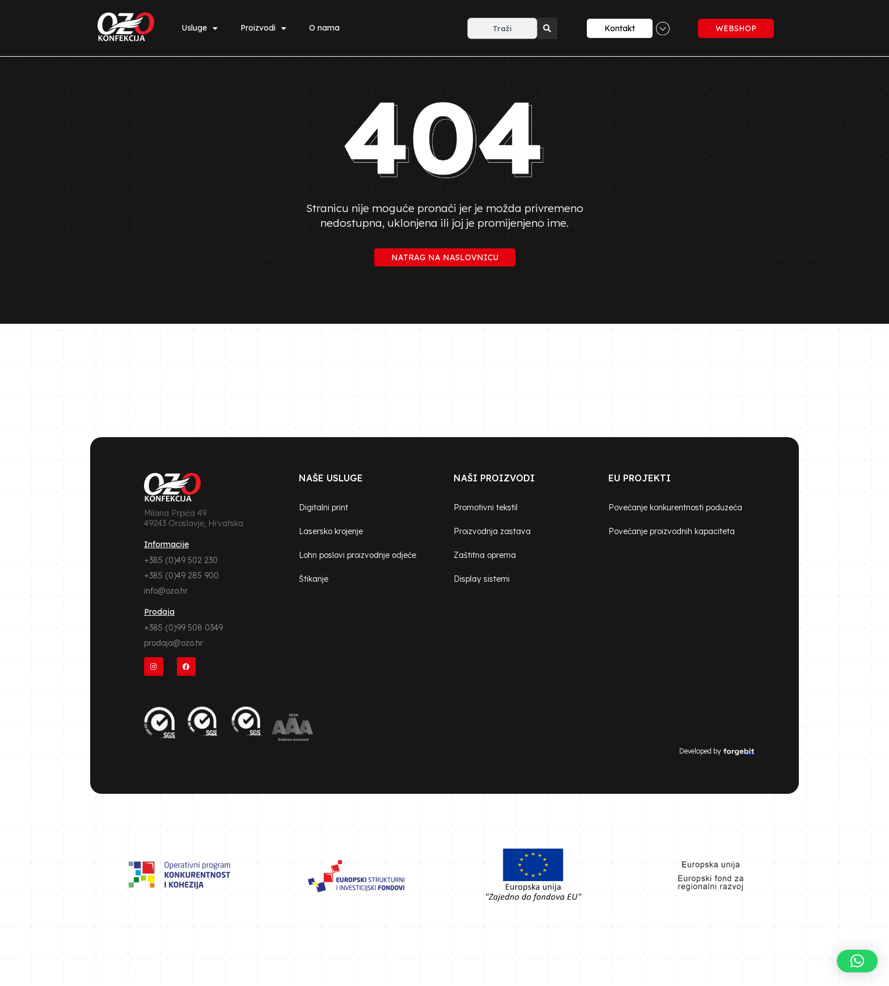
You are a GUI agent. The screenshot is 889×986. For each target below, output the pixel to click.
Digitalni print (323, 507)
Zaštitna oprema (485, 555)
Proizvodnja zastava (492, 531)
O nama (324, 28)
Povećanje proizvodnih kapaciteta (671, 531)
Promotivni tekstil (486, 507)
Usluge (199, 28)
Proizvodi (263, 28)
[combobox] (502, 28)
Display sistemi (482, 579)
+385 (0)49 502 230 (181, 560)
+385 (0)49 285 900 (181, 575)
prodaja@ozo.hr (173, 643)
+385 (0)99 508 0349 (183, 628)
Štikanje (313, 579)
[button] (857, 961)
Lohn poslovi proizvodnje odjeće (357, 555)
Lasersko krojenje (331, 531)
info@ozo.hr (166, 591)
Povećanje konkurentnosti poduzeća (675, 507)
